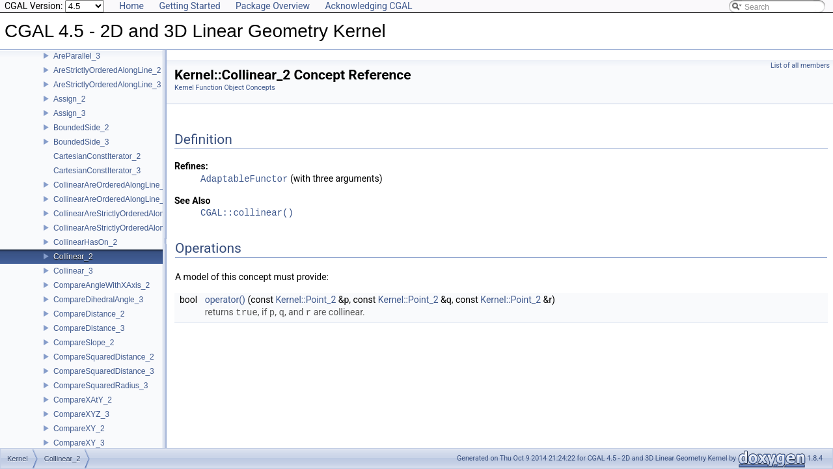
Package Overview (273, 6)
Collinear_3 (73, 280)
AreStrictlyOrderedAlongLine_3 (107, 93)
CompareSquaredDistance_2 (103, 366)
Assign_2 (69, 108)
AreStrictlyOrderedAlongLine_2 (107, 79)
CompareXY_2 (79, 437)
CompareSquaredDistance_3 (103, 380)
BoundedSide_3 (81, 151)
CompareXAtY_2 (82, 409)
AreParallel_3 (76, 65)
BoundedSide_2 (81, 136)
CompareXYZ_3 (81, 423)
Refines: (191, 166)
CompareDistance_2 (88, 323)
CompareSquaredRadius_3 (100, 394)
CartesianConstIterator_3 (97, 179)
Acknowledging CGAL (368, 6)
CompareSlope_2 (83, 351)
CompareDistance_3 (88, 337)
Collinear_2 (73, 265)
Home (131, 6)
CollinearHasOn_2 (85, 251)
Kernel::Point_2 (306, 299)
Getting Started (189, 6)
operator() (225, 299)
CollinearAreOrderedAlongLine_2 (111, 194)
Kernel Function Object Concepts (224, 87)
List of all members (800, 65)
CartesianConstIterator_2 (97, 165)
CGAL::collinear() (247, 213)
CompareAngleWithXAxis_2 (101, 294)
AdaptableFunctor (244, 179)
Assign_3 (69, 122)
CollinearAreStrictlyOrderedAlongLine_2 (122, 222)
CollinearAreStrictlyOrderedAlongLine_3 (122, 237)
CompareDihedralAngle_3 (98, 308)
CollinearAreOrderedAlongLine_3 (111, 208)
